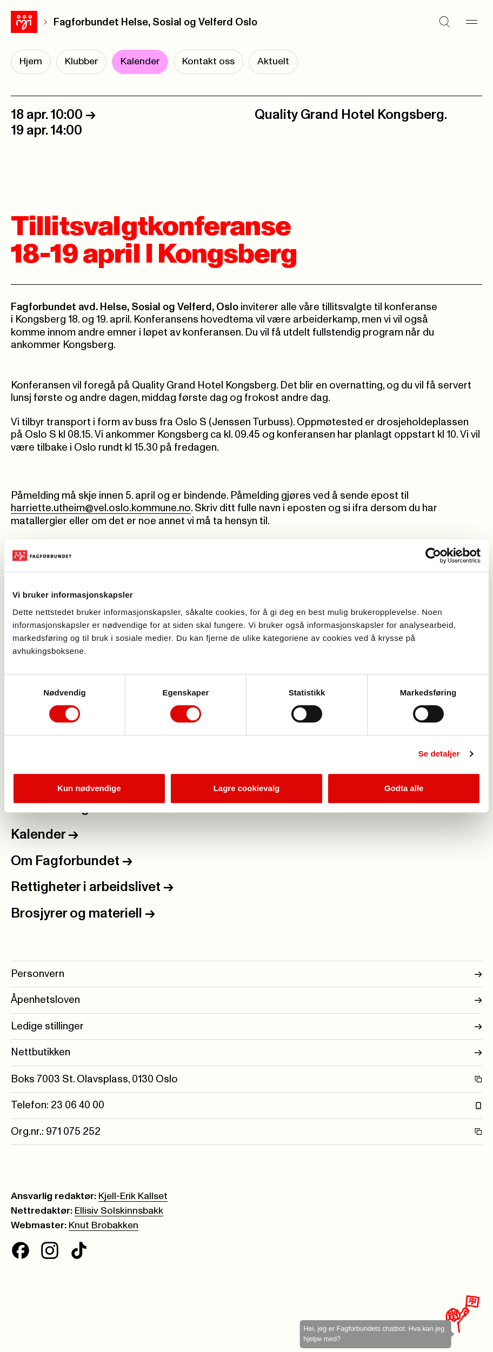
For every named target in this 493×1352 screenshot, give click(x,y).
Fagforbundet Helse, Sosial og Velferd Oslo (155, 22)
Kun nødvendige (89, 788)
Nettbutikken (246, 1052)
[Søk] (444, 22)
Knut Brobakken (103, 1225)
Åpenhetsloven (246, 1000)
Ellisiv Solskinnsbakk (119, 1211)
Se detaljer (439, 753)
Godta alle (404, 788)
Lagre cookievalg (247, 788)
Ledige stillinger (246, 1026)
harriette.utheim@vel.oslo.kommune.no (101, 508)
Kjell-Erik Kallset (133, 1196)
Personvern (246, 974)
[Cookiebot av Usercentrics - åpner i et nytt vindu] (433, 555)
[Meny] (471, 22)
